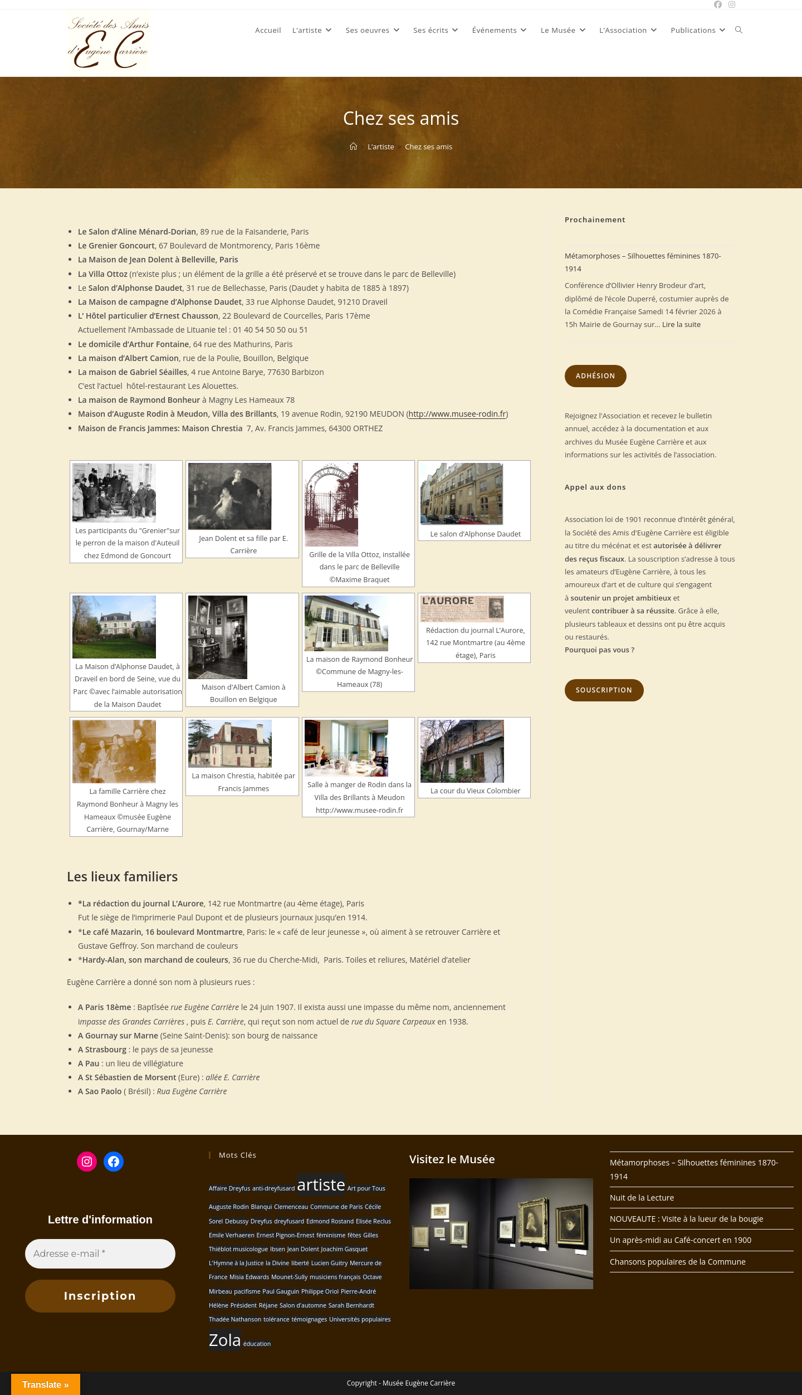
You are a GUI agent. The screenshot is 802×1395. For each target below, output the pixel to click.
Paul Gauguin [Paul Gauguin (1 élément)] (280, 1291)
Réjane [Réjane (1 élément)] (268, 1305)
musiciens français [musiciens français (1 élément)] (335, 1277)
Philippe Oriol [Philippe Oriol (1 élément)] (320, 1291)
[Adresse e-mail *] (100, 1254)
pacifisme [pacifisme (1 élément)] (247, 1291)
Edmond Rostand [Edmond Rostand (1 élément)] (330, 1221)
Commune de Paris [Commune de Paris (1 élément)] (336, 1207)
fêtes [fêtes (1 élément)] (354, 1235)
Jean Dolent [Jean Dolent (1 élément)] (303, 1249)
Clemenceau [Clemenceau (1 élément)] (291, 1207)
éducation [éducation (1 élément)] (257, 1344)
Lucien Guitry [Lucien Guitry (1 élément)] (329, 1263)
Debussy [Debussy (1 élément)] (236, 1221)
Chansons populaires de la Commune (678, 1261)
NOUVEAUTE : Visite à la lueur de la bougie (687, 1218)
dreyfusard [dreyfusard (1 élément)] (289, 1221)
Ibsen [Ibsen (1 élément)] (277, 1249)
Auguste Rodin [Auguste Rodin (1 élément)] (229, 1207)
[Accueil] (353, 147)
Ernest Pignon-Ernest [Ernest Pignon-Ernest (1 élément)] (286, 1235)
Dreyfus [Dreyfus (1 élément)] (261, 1221)
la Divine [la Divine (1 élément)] (277, 1263)
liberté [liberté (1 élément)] (300, 1263)
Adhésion (595, 376)
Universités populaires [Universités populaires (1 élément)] (360, 1319)
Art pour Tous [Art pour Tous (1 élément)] (366, 1188)
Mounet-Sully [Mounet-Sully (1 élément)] (289, 1277)
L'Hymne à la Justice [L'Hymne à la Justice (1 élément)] (236, 1263)
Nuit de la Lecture (642, 1197)
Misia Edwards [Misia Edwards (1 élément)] (249, 1277)
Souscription (604, 690)
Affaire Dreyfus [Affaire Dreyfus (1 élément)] (229, 1188)
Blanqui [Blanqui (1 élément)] (261, 1207)
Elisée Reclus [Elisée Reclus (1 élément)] (373, 1221)
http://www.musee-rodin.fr (457, 413)
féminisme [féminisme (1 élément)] (330, 1235)
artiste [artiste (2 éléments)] (321, 1184)
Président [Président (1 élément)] (244, 1305)
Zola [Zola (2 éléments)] (225, 1340)
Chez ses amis (428, 147)
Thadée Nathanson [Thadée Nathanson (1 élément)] (235, 1319)
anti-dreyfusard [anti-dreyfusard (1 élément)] (273, 1188)
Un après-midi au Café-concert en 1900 (680, 1240)
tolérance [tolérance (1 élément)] (276, 1319)
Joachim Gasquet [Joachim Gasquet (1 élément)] (344, 1249)
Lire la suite (681, 324)
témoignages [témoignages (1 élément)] (309, 1319)
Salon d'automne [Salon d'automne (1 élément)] (303, 1305)
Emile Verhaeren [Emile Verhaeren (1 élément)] (232, 1235)
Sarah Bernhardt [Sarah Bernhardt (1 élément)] (351, 1305)
